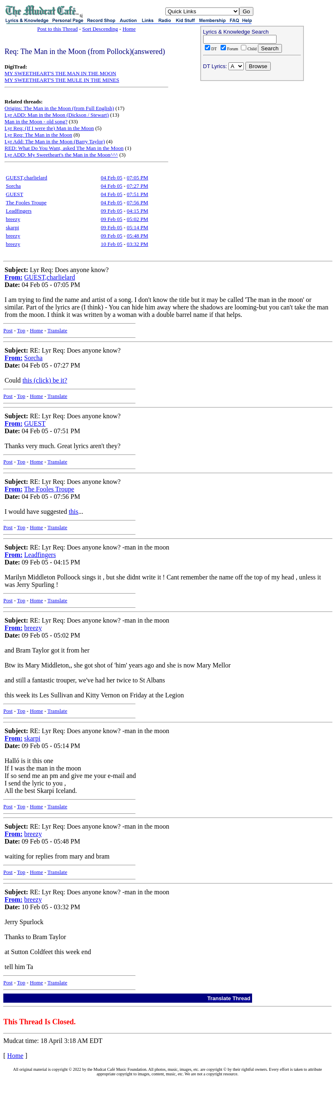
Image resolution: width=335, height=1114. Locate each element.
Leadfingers (19, 211)
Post (7, 330)
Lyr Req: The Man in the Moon (38, 135)
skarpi (12, 227)
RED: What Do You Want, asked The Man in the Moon (64, 148)
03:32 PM (137, 244)
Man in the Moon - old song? (36, 121)
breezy (13, 219)
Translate (57, 330)
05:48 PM (137, 236)
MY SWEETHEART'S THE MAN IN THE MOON (60, 73)
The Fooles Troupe (26, 202)
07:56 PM (137, 202)
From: (13, 277)
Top (21, 330)
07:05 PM (137, 177)
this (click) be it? (44, 380)
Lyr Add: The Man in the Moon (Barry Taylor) (55, 141)
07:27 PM (137, 186)
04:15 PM (137, 211)
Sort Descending (100, 29)
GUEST (14, 194)
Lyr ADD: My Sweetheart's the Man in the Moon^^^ (61, 155)
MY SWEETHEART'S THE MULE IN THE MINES (62, 80)
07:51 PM (137, 194)
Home (129, 29)
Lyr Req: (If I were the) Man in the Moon (49, 128)
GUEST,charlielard (26, 177)
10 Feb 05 (111, 244)
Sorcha (13, 186)
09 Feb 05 (111, 211)
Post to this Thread (57, 29)
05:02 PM (137, 219)
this (73, 511)
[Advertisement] (252, 137)
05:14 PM (137, 227)
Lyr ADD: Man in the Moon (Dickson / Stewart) (57, 115)
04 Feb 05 (111, 177)
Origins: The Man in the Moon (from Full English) (59, 108)
